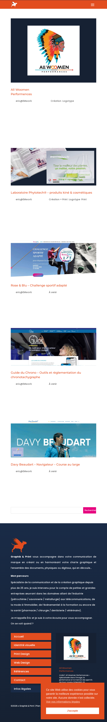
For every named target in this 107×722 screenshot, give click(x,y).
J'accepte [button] (72, 710)
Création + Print (58, 199)
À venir (53, 292)
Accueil (19, 636)
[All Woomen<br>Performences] (76, 648)
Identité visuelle (24, 645)
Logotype (68, 101)
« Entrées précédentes (29, 504)
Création (56, 101)
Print (84, 199)
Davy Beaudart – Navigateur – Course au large (45, 464)
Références (21, 671)
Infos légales (22, 689)
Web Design (22, 663)
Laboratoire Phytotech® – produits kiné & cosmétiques (51, 192)
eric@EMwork (24, 101)
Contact (19, 680)
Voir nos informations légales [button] (63, 701)
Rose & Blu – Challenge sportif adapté (39, 285)
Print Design (22, 654)
